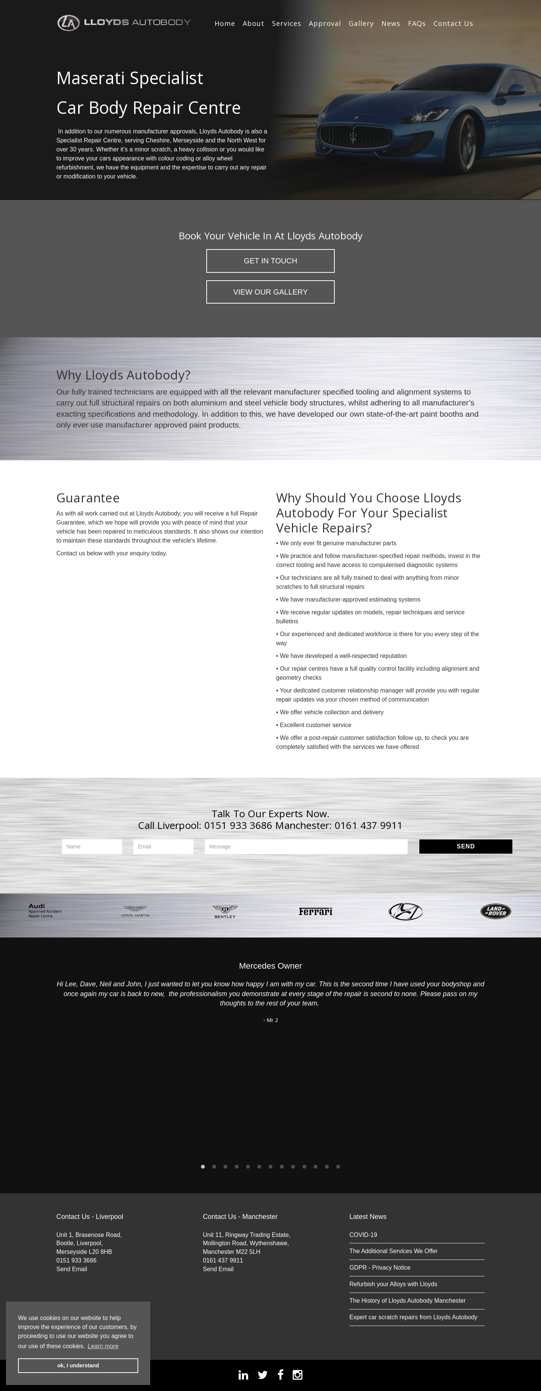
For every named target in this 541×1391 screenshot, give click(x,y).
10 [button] (304, 1167)
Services (286, 23)
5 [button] (248, 1167)
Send (466, 846)
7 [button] (270, 1167)
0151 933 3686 (238, 825)
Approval (325, 23)
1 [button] (203, 1167)
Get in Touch (270, 261)
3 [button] (225, 1167)
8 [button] (282, 1167)
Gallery (361, 23)
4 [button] (236, 1167)
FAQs (417, 23)
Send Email (71, 1269)
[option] (45, 911)
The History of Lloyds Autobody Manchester (407, 1300)
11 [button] (315, 1167)
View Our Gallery (270, 292)
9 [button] (293, 1167)
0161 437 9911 (369, 825)
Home (225, 23)
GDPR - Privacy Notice (380, 1267)
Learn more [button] (103, 1346)
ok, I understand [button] (78, 1365)
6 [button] (259, 1167)
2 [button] (214, 1167)
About (253, 23)
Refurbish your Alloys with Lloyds (393, 1284)
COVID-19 (363, 1235)
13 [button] (338, 1167)
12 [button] (327, 1167)
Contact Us (453, 23)
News (390, 23)
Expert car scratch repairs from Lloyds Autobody (413, 1317)
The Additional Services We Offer (393, 1251)
